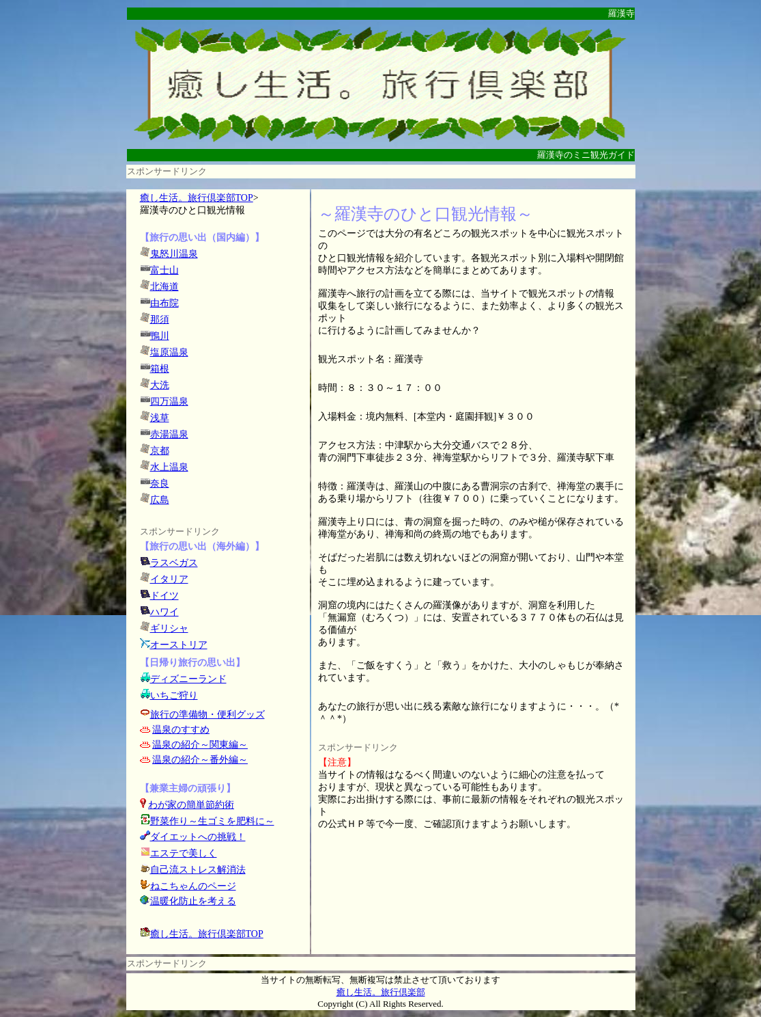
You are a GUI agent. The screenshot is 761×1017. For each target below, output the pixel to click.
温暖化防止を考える (193, 901)
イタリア (169, 579)
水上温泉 (169, 467)
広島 (159, 500)
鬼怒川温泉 (174, 254)
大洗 (159, 385)
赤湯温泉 (169, 434)
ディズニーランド (188, 679)
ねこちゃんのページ (193, 886)
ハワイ (164, 612)
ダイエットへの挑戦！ (193, 837)
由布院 (164, 303)
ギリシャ (169, 628)
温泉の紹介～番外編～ (200, 760)
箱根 (159, 369)
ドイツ (164, 596)
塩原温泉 (169, 352)
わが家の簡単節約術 (191, 805)
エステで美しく (183, 853)
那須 (159, 319)
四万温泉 (169, 401)
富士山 (164, 270)
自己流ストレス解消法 (198, 870)
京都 (159, 451)
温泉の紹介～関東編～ (200, 745)
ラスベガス (174, 563)
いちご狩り (174, 695)
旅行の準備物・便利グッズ (207, 714)
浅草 (159, 418)
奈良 (159, 483)
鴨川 (159, 336)
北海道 (164, 287)
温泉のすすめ (181, 729)
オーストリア (178, 645)
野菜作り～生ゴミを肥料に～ (212, 821)
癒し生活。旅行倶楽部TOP (196, 198)
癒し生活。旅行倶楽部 (380, 992)
